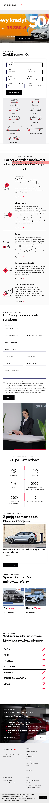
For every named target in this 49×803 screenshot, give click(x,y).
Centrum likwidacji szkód (24, 263)
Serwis (17, 234)
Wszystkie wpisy (10, 566)
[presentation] (5, 41)
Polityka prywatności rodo (32, 782)
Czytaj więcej (19, 197)
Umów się (8, 399)
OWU (27, 767)
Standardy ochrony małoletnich (33, 789)
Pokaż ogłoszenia (14, 92)
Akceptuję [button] (43, 797)
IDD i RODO (29, 772)
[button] (38, 797)
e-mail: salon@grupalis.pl (9, 784)
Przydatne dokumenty (31, 769)
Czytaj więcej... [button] (24, 800)
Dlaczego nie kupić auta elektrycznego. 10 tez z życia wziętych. (24, 552)
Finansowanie (20, 176)
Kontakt (28, 784)
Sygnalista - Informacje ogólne (33, 786)
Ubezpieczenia (20, 203)
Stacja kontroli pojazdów (24, 284)
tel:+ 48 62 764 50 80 (7, 782)
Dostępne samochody (31, 753)
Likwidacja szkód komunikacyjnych (34, 762)
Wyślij (41, 739)
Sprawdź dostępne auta (24, 38)
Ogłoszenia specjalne (31, 755)
